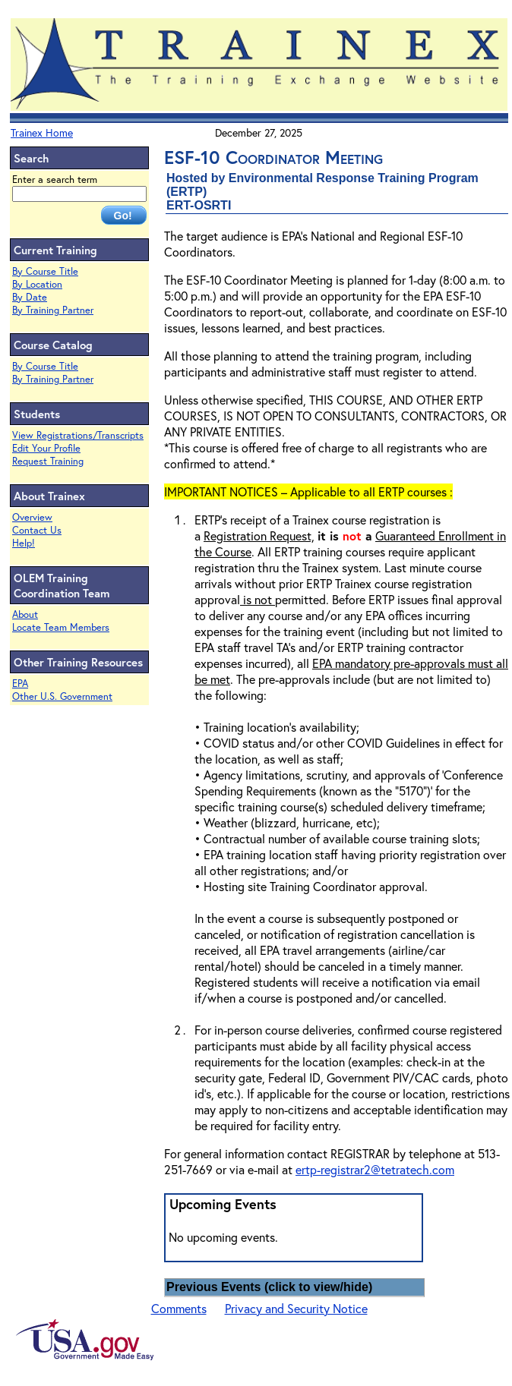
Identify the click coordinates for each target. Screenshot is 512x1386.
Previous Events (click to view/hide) (269, 1286)
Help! (23, 543)
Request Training (48, 461)
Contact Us (37, 530)
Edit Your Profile (46, 448)
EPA (20, 683)
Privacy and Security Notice (296, 1308)
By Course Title (45, 271)
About (25, 614)
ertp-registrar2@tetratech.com (375, 1169)
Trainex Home (42, 132)
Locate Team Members (60, 627)
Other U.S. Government (62, 696)
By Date (29, 297)
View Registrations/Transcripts (78, 435)
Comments (179, 1308)
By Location (37, 284)
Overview (32, 517)
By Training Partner (52, 310)
